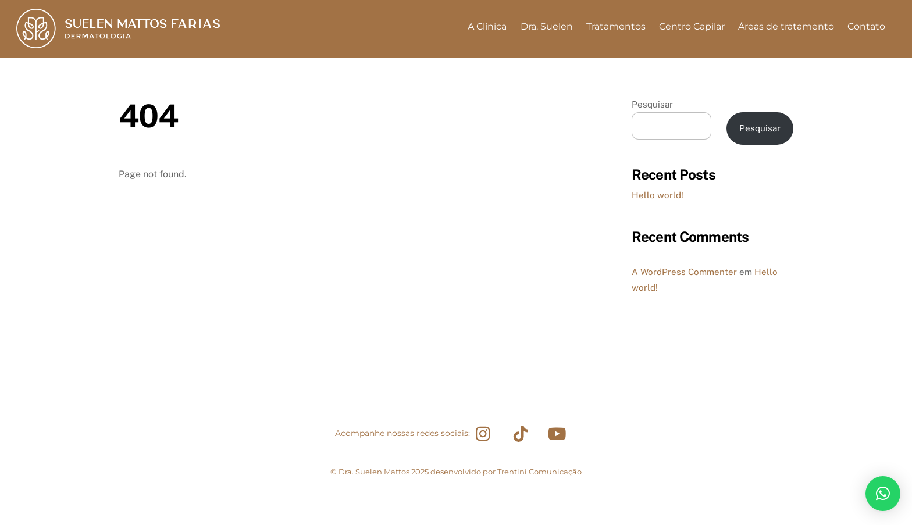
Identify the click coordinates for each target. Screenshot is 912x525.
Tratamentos (616, 26)
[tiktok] (523, 433)
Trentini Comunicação (539, 471)
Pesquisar (652, 104)
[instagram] (486, 433)
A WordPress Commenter (684, 272)
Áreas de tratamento (786, 26)
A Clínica (487, 26)
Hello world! (657, 195)
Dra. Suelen (547, 26)
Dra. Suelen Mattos (374, 471)
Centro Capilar (692, 26)
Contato (866, 26)
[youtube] (559, 433)
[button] (882, 493)
